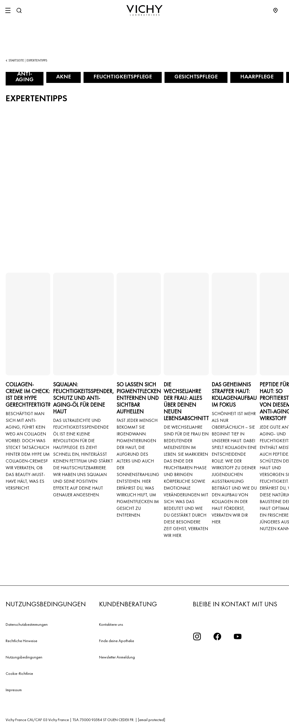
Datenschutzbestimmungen (27, 624)
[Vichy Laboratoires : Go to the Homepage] (144, 10)
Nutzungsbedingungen (24, 657)
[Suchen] (19, 10)
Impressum (14, 689)
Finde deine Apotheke (116, 640)
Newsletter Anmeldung (117, 657)
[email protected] (151, 719)
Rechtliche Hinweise (21, 640)
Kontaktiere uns (111, 624)
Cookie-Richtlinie (19, 673)
